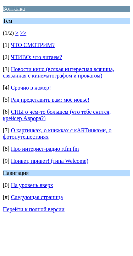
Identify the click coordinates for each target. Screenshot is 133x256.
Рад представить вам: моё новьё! (50, 100)
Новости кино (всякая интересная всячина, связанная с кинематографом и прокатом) (58, 72)
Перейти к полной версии (34, 209)
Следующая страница (37, 197)
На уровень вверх (32, 185)
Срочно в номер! (31, 88)
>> (23, 33)
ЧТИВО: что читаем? (36, 57)
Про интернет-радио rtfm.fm (45, 149)
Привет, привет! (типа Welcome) (49, 161)
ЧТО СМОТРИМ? (33, 45)
